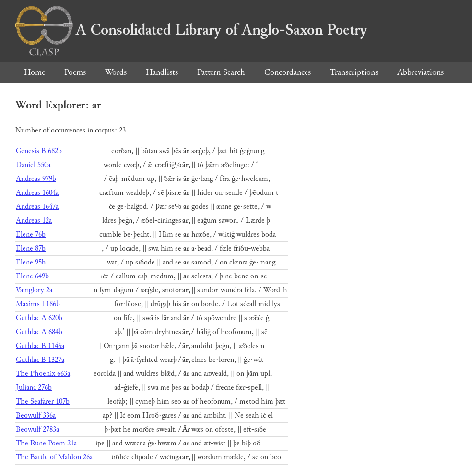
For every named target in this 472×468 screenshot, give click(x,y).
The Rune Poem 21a (46, 443)
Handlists (162, 72)
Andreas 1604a (37, 192)
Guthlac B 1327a (40, 359)
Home (34, 72)
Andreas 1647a (37, 206)
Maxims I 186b (38, 304)
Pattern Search (221, 72)
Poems (75, 72)
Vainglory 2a (34, 290)
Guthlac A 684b (39, 331)
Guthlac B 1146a (40, 345)
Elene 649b (32, 276)
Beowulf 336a (36, 415)
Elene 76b (31, 234)
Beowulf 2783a (37, 429)
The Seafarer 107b (43, 401)
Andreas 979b (36, 178)
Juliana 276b (34, 387)
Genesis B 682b (39, 150)
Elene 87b (31, 248)
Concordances (287, 72)
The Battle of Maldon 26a (54, 457)
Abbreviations (420, 72)
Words (116, 72)
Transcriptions (354, 72)
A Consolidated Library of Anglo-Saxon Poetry (191, 30)
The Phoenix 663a (43, 373)
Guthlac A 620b (39, 318)
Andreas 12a (34, 220)
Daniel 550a (33, 164)
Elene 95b (31, 262)
